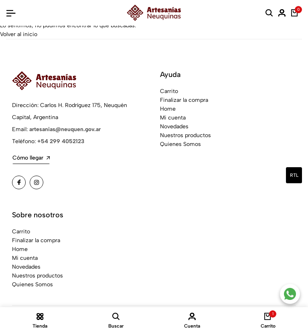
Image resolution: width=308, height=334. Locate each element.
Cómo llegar (31, 157)
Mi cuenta (173, 117)
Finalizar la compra (184, 100)
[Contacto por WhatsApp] (290, 294)
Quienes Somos (180, 144)
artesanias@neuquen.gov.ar (65, 129)
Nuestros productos (185, 135)
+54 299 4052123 (60, 141)
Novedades (174, 126)
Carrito (169, 91)
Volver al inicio (18, 34)
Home (168, 108)
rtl (294, 175)
